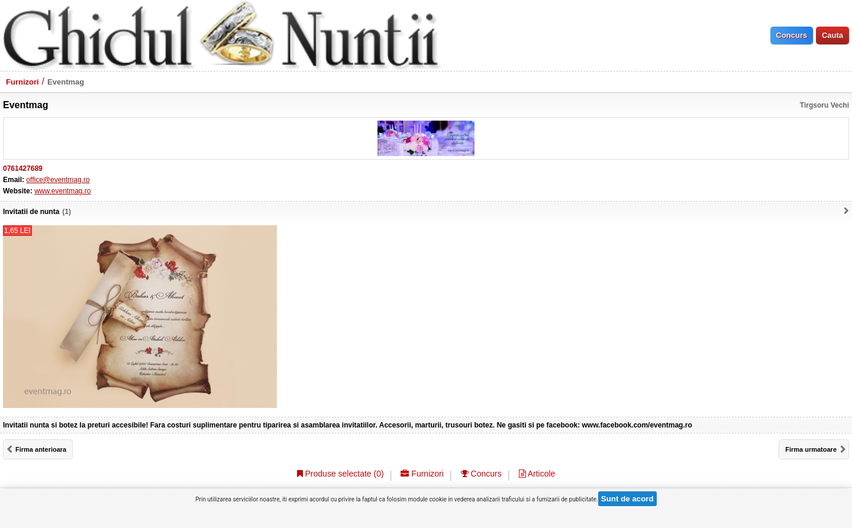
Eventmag (65, 81)
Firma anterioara (40, 449)
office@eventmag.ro (57, 180)
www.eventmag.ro (62, 191)
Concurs (481, 473)
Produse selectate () (340, 473)
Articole (537, 473)
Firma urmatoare (811, 449)
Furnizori (22, 81)
